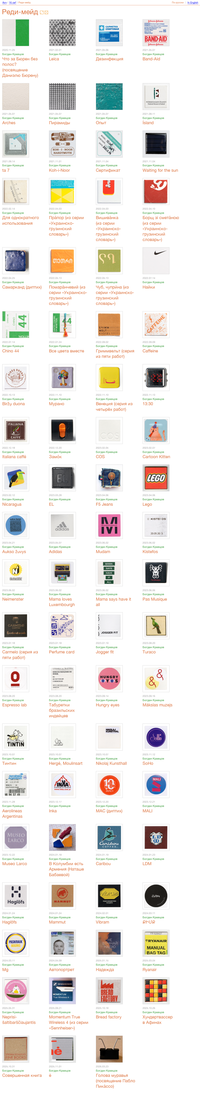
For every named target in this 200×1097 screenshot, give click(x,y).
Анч (4, 2)
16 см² (12, 2)
